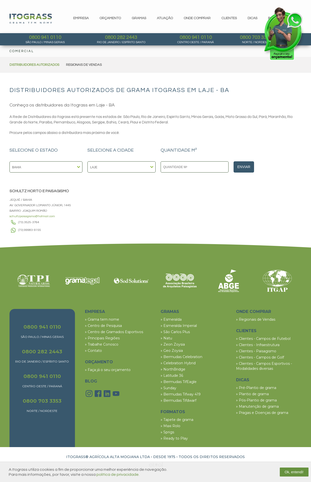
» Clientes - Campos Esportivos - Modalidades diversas (264, 366)
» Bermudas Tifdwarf (178, 400)
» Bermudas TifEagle (179, 382)
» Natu (166, 338)
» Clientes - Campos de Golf (260, 357)
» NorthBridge (173, 369)
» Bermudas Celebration (181, 357)
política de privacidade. (117, 475)
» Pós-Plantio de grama (256, 400)
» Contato (93, 350)
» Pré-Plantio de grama (256, 388)
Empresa (81, 18)
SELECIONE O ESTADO (33, 150)
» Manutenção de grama (257, 406)
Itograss (30, 18)
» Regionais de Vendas (255, 319)
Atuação (165, 18)
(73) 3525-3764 (28, 222)
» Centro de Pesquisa (103, 325)
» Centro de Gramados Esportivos (114, 332)
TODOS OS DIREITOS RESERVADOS (212, 457)
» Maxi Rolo (170, 426)
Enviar (243, 167)
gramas (139, 18)
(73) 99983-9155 (29, 230)
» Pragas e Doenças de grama (262, 412)
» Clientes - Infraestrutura (258, 345)
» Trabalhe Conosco (101, 344)
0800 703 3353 (256, 37)
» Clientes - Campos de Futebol (263, 338)
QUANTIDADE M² (179, 150)
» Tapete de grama (177, 419)
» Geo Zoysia (172, 350)
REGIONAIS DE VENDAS (84, 65)
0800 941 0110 (45, 37)
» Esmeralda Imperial (179, 325)
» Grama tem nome (102, 319)
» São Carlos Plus (175, 332)
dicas (252, 18)
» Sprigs (167, 432)
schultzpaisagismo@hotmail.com (32, 216)
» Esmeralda (171, 319)
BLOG (91, 381)
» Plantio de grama (252, 394)
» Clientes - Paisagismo (256, 351)
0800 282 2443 (121, 37)
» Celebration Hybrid (178, 363)
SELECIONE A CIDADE (110, 150)
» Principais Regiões (102, 338)
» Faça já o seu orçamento (108, 370)
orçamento (110, 18)
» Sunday (168, 388)
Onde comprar (197, 18)
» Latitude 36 (172, 375)
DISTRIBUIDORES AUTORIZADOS (34, 65)
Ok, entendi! (294, 472)
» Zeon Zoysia (173, 344)
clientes (229, 18)
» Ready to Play (174, 438)
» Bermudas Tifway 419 (181, 394)
